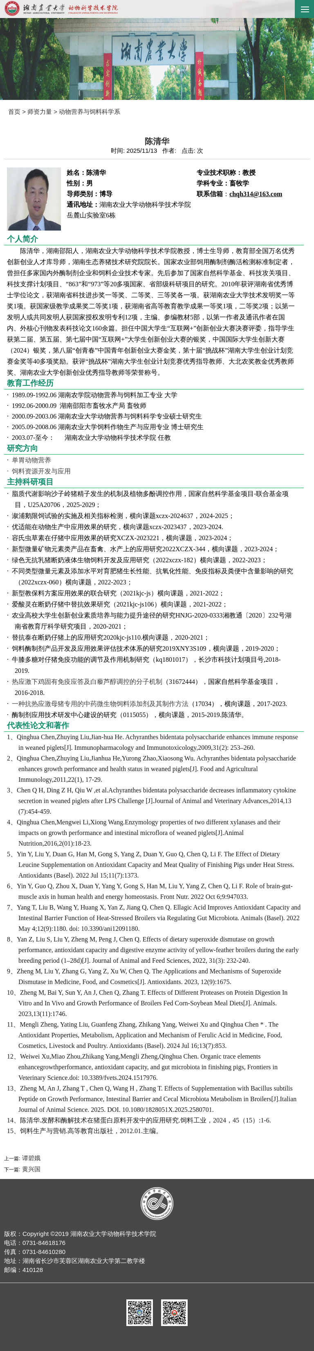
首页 (14, 111)
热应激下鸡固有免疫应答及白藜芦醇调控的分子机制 (87, 681)
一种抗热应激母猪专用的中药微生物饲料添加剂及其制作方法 (100, 703)
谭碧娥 (30, 1157)
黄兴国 (30, 1168)
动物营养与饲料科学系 (89, 111)
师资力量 (39, 111)
